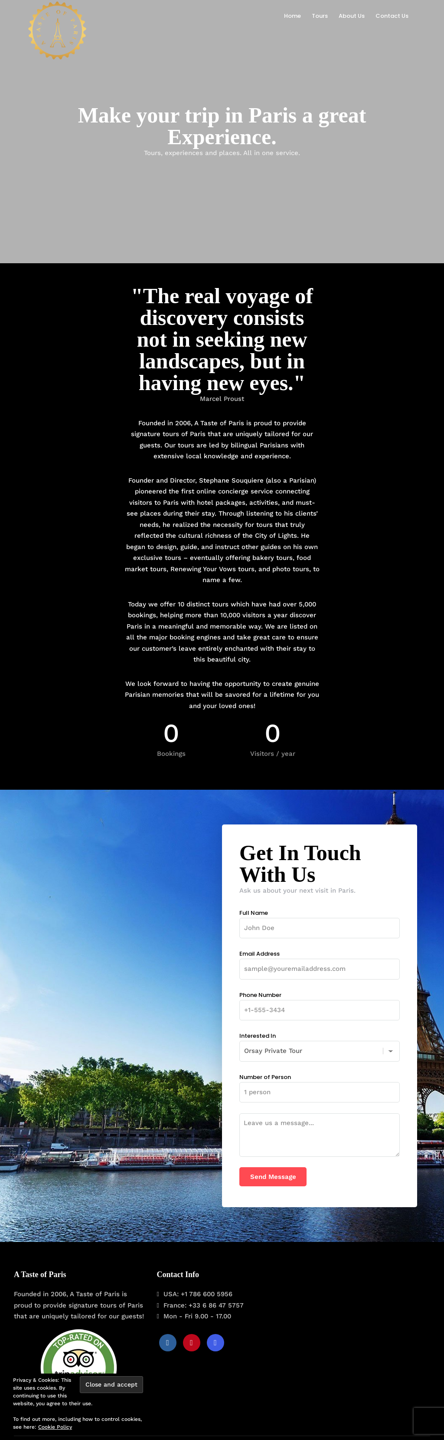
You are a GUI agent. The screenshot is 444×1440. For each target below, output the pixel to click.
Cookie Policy (55, 1427)
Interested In (319, 1043)
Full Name (319, 920)
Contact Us (391, 16)
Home (292, 16)
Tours (320, 16)
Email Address (319, 961)
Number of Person (319, 1084)
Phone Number (319, 1002)
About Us (352, 16)
